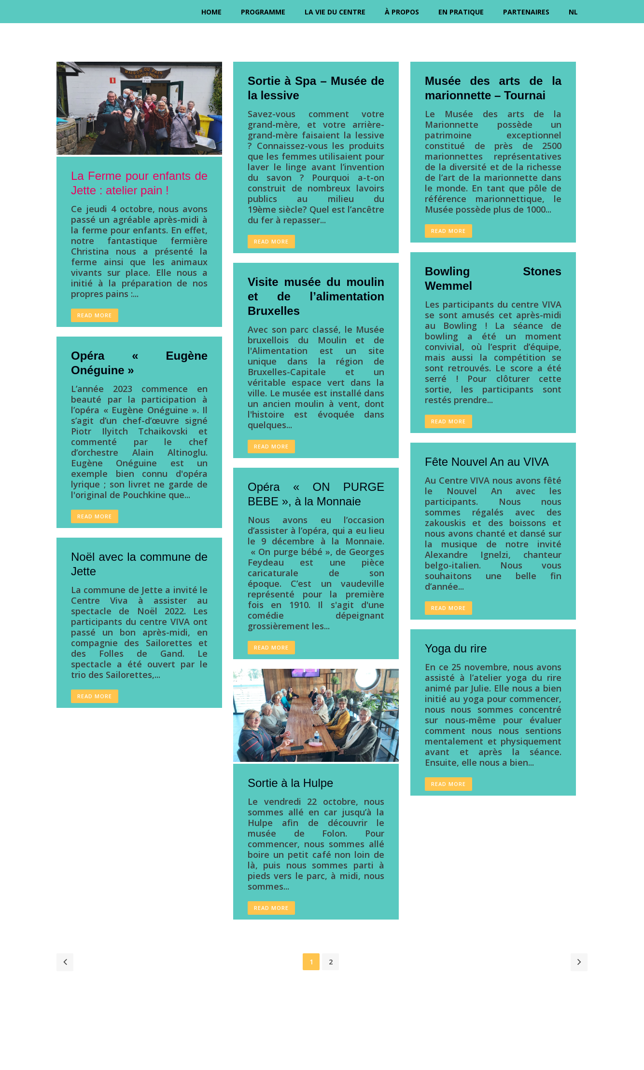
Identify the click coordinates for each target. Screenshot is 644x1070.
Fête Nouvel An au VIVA (487, 461)
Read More (94, 315)
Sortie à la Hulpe (290, 782)
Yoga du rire (456, 648)
